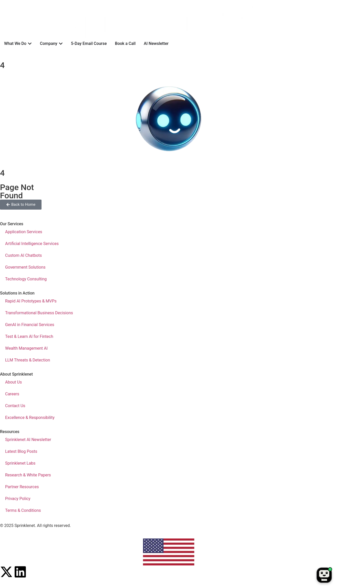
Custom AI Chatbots (23, 255)
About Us (13, 382)
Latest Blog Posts (21, 451)
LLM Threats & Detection (27, 360)
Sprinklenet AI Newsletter (28, 439)
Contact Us (15, 405)
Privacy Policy (17, 498)
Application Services (23, 231)
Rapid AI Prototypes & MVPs (31, 301)
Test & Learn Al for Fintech (29, 336)
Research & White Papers (28, 475)
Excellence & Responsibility (30, 417)
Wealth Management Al (26, 348)
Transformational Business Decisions (39, 312)
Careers (12, 393)
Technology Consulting (26, 279)
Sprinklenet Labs (20, 463)
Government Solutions (25, 267)
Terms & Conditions (23, 510)
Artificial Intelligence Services (32, 243)
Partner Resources (22, 486)
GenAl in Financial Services (29, 324)
